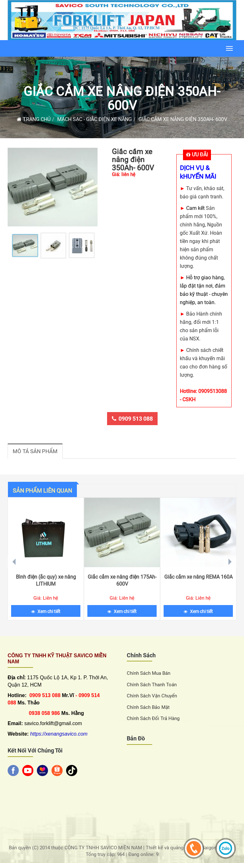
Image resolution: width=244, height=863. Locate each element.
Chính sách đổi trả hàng (153, 718)
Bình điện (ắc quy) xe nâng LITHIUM (46, 580)
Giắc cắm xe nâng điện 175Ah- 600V (122, 580)
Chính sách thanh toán (152, 685)
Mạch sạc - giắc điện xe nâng (94, 119)
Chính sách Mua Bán (148, 673)
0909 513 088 (132, 418)
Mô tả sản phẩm (35, 451)
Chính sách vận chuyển (152, 696)
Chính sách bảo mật (148, 707)
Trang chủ (34, 119)
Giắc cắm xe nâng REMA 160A (198, 577)
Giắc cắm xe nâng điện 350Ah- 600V (122, 98)
